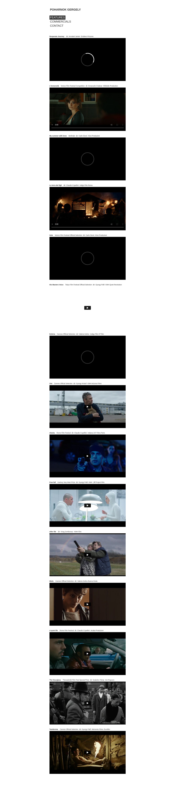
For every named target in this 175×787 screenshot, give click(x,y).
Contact (56, 25)
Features (57, 17)
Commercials (60, 21)
